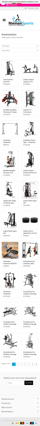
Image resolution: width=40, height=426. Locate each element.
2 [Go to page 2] (17, 364)
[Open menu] (4, 20)
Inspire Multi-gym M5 (30, 202)
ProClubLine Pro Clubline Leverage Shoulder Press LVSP (29, 293)
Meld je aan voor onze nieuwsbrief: (20, 378)
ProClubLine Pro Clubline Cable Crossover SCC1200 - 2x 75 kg (29, 262)
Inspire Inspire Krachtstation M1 (30, 171)
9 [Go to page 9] (32, 364)
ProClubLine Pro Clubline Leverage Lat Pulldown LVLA (29, 353)
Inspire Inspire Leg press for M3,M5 (28, 81)
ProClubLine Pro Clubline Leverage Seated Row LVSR (9, 353)
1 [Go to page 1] (13, 364)
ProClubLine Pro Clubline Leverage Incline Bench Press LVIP (29, 323)
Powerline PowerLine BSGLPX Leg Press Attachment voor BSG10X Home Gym (10, 262)
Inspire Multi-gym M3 (10, 232)
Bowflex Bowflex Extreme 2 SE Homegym (9, 171)
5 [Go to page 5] (28, 364)
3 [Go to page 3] (21, 364)
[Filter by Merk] (20, 50)
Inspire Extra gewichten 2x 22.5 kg (30, 232)
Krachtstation (17, 37)
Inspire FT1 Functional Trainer (27, 111)
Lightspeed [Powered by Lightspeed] (33, 420)
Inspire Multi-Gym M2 (8, 81)
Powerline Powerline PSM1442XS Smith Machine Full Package (10, 293)
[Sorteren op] (20, 46)
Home (3, 37)
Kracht (8, 37)
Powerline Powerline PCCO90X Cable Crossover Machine (9, 141)
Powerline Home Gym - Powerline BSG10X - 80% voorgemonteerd (29, 141)
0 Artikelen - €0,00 (31, 8)
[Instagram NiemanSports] (22, 389)
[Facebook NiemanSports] (18, 389)
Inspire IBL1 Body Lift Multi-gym (9, 202)
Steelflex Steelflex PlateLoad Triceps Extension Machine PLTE (10, 111)
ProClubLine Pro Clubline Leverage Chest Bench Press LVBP (9, 323)
